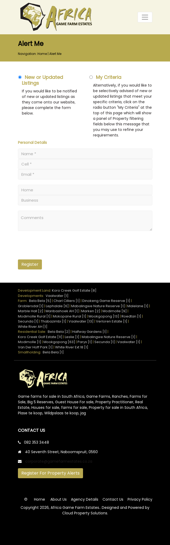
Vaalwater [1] (57, 295)
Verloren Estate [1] (111, 321)
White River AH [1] (32, 326)
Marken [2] (90, 311)
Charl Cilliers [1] (67, 300)
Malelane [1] (137, 306)
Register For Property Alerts (50, 473)
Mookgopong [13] (104, 316)
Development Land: (35, 290)
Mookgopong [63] (59, 341)
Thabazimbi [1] (53, 321)
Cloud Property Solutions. (85, 513)
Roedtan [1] (131, 316)
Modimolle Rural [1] (34, 316)
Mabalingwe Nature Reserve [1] (98, 306)
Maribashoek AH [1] (62, 311)
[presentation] (50, 247)
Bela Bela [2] (59, 331)
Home (42, 53)
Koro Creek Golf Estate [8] (74, 290)
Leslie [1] (72, 336)
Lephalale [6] (57, 306)
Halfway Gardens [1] (89, 331)
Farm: (23, 300)
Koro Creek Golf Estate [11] (40, 336)
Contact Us (113, 499)
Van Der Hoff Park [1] (35, 347)
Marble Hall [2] (30, 311)
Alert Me (55, 53)
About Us (58, 499)
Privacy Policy (140, 499)
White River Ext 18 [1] (71, 347)
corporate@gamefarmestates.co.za (58, 461)
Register (29, 264)
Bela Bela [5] (40, 300)
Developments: (32, 295)
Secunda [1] (28, 321)
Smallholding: (30, 352)
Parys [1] (84, 341)
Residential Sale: (33, 331)
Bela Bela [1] (53, 352)
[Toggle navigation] (145, 17)
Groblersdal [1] (30, 306)
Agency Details (84, 499)
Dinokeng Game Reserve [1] (106, 300)
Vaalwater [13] (81, 321)
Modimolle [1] (29, 341)
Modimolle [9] (115, 311)
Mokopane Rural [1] (69, 316)
